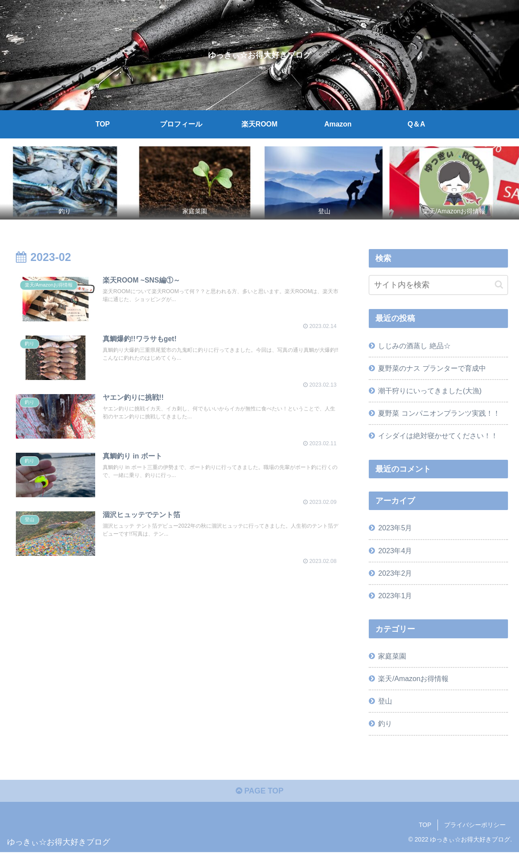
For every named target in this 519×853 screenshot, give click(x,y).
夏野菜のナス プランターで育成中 (432, 368)
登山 (385, 701)
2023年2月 (395, 573)
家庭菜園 (392, 656)
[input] (438, 285)
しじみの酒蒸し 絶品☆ (414, 346)
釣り (385, 723)
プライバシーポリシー (475, 825)
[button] (499, 284)
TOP (425, 825)
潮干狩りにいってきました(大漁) (430, 391)
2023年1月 (395, 596)
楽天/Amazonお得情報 (413, 678)
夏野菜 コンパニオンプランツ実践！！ (439, 413)
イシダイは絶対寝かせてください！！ (438, 436)
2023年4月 (395, 551)
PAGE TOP (259, 791)
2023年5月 (395, 528)
